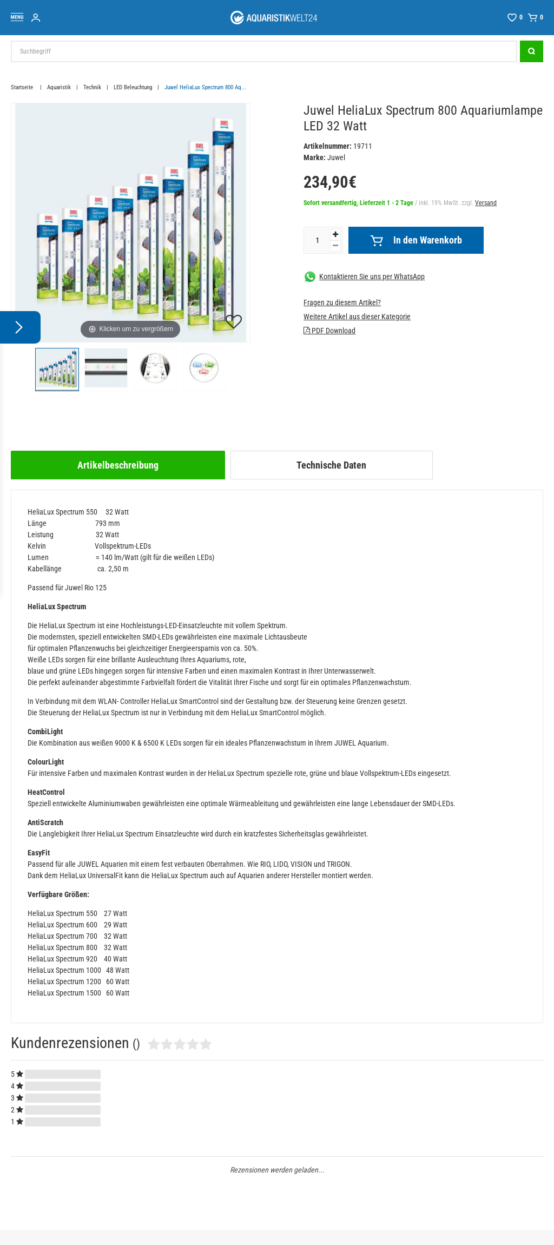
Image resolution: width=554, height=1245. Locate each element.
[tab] (118, 465)
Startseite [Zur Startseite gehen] (23, 87)
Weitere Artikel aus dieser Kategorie (357, 316)
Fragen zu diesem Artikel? (342, 302)
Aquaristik (59, 87)
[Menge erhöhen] (335, 234)
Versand (486, 203)
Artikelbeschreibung (118, 465)
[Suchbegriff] (264, 51)
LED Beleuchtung (133, 87)
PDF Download (329, 330)
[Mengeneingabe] (317, 240)
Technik (92, 87)
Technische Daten (331, 465)
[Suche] (531, 51)
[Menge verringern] (335, 246)
